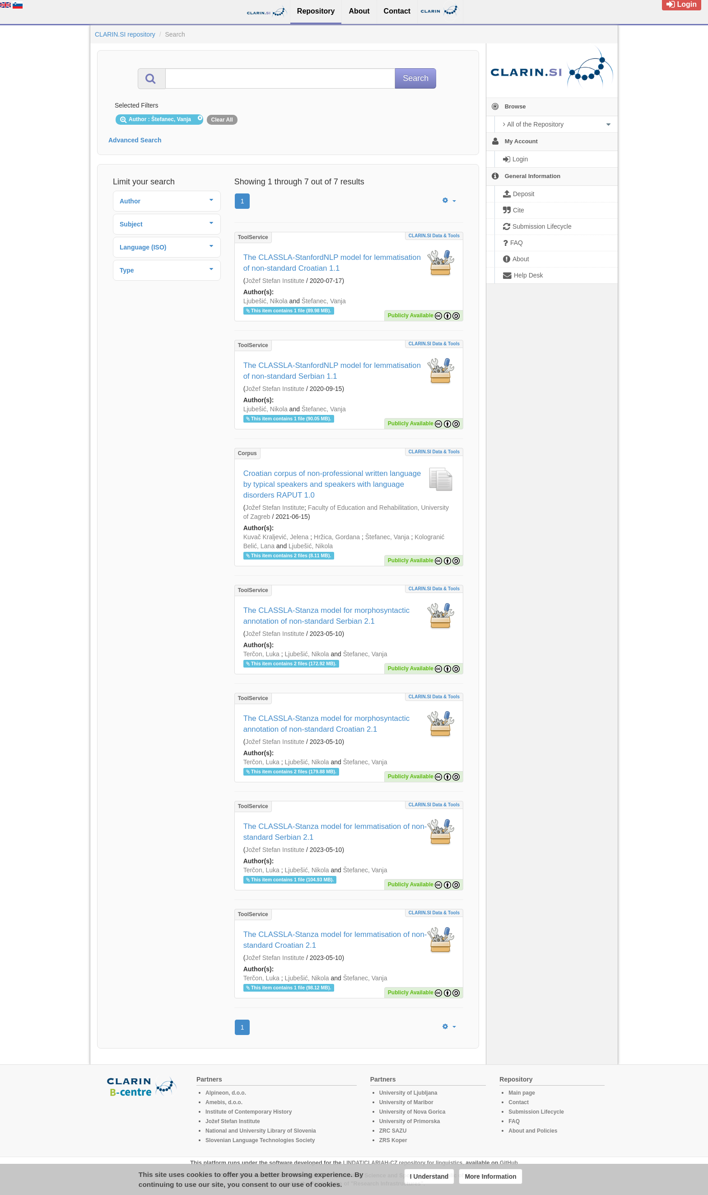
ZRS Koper (393, 1140)
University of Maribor (406, 1102)
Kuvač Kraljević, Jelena (276, 537)
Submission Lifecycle (536, 1112)
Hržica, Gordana (337, 537)
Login (681, 4)
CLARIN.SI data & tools (434, 235)
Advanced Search (135, 140)
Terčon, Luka (261, 654)
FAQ (514, 1121)
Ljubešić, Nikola (265, 301)
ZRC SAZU (393, 1131)
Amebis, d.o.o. (223, 1102)
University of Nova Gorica (412, 1112)
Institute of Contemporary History (248, 1112)
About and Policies (532, 1131)
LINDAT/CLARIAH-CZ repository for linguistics (402, 1163)
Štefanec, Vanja (324, 301)
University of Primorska (409, 1121)
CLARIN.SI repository (125, 34)
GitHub (509, 1163)
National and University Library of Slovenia (260, 1131)
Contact (518, 1102)
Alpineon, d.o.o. (225, 1093)
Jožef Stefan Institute (274, 280)
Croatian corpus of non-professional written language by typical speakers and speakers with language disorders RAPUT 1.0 (332, 484)
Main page (521, 1093)
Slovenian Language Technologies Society (260, 1140)
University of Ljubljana (408, 1093)
